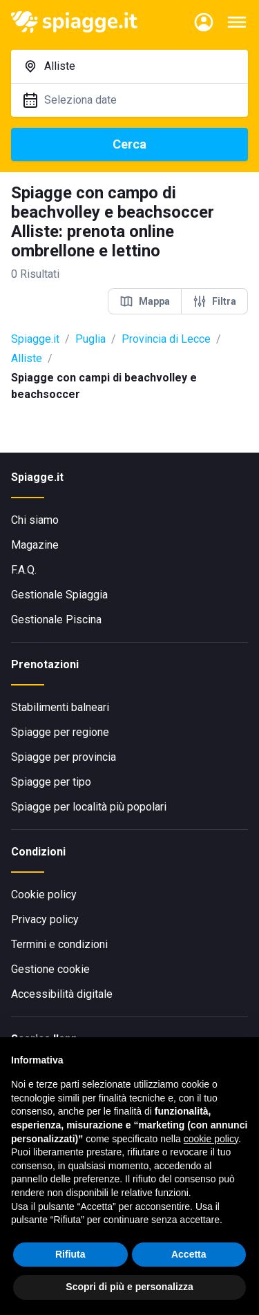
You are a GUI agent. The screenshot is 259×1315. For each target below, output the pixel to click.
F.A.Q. (24, 569)
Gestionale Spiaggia (59, 594)
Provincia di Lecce (166, 339)
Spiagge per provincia (63, 757)
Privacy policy (45, 919)
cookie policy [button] (211, 1138)
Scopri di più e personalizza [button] (129, 1286)
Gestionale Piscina (56, 619)
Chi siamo (35, 520)
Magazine (35, 544)
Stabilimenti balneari (60, 707)
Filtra (214, 301)
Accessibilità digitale (62, 994)
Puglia (90, 339)
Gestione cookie (50, 969)
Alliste (26, 358)
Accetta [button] (189, 1254)
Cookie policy (44, 894)
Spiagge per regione (60, 732)
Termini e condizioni (59, 944)
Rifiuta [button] (70, 1254)
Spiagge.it (35, 339)
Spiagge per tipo (51, 781)
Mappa (144, 301)
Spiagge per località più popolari (88, 806)
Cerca (129, 144)
